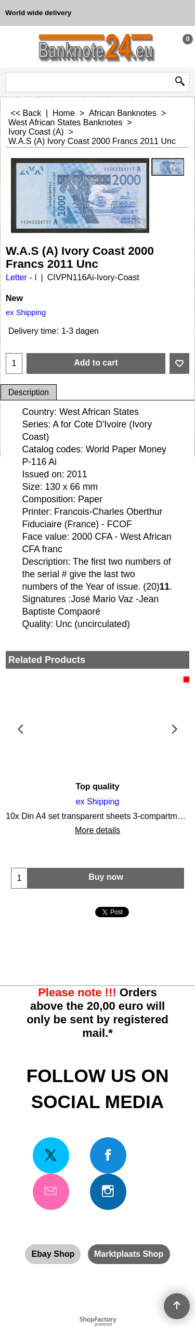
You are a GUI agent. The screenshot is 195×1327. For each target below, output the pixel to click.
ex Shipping (26, 312)
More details (97, 830)
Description (28, 392)
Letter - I (21, 277)
